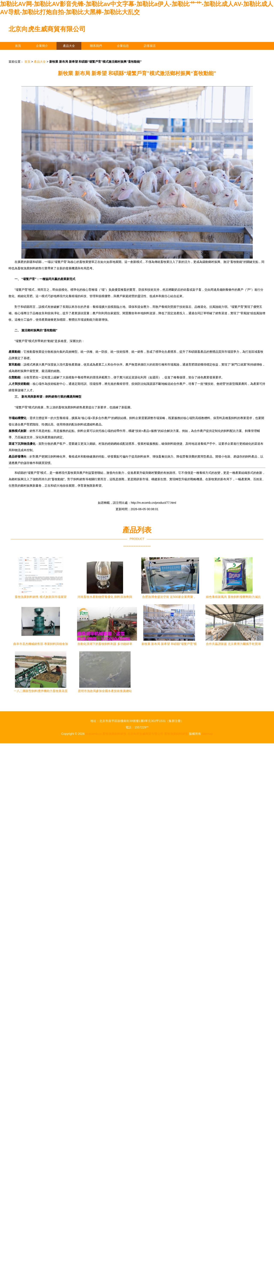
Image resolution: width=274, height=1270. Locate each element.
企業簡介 (42, 45)
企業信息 (123, 45)
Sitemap (207, 733)
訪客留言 (150, 45)
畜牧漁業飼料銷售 (115, 733)
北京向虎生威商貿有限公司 (47, 29)
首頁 (18, 45)
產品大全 (69, 45)
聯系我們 (96, 45)
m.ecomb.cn (93, 733)
